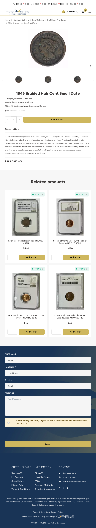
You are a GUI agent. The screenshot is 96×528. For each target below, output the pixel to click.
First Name (10, 354)
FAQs (37, 481)
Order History (17, 481)
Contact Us (16, 473)
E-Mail (8, 380)
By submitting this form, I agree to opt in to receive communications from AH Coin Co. (51, 422)
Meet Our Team (42, 477)
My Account (17, 477)
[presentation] (24, 434)
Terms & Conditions (20, 489)
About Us (39, 473)
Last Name (10, 367)
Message (9, 393)
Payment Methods (44, 485)
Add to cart (57, 119)
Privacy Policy (17, 485)
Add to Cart (32, 257)
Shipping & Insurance (45, 489)
